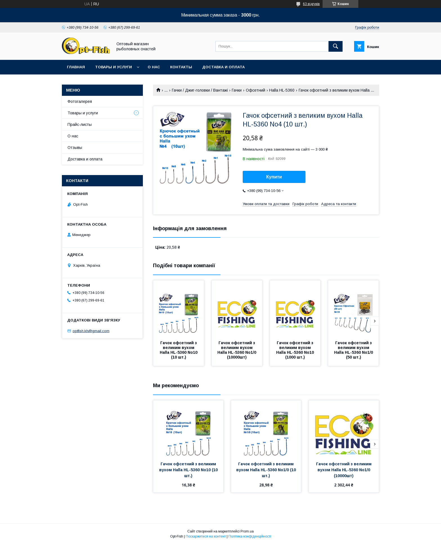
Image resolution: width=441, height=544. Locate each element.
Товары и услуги (113, 67)
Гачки (237, 90)
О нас (154, 67)
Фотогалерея (80, 101)
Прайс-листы (80, 124)
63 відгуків (311, 4)
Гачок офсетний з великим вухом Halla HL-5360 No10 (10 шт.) (179, 350)
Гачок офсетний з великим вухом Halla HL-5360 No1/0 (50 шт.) (354, 350)
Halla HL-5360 (281, 90)
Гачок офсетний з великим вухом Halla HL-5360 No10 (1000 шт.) (295, 350)
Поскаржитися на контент (206, 536)
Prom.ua (247, 531)
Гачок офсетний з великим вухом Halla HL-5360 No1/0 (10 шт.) (266, 470)
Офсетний (255, 90)
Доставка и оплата (223, 67)
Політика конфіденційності (249, 536)
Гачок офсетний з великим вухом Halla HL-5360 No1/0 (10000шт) (237, 350)
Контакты (181, 67)
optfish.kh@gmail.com (91, 331)
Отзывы (75, 147)
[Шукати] (335, 46)
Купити (274, 176)
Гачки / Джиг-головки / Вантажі (200, 90)
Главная (76, 67)
